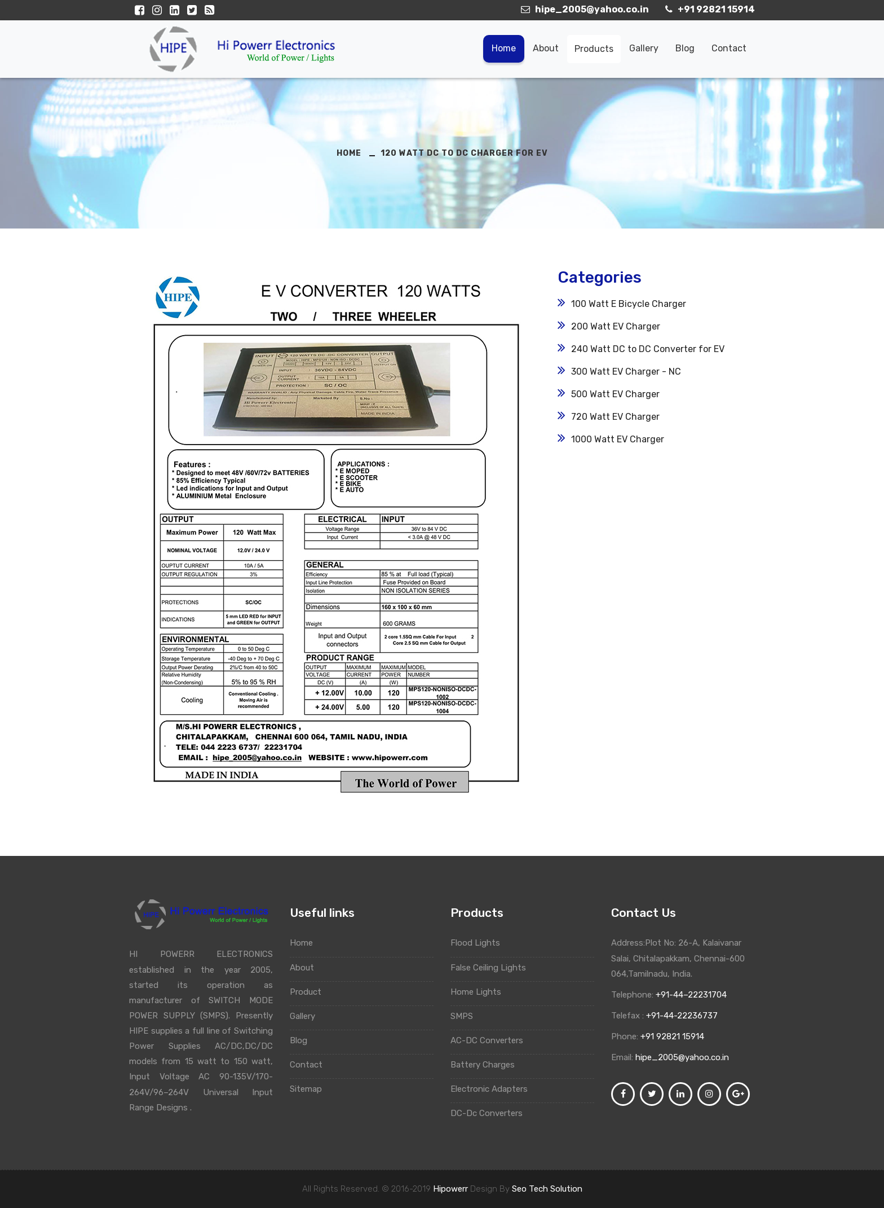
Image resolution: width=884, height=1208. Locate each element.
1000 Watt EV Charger (617, 439)
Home (504, 48)
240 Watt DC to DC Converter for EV (647, 349)
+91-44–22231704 (690, 995)
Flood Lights (479, 943)
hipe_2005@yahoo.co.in (682, 1057)
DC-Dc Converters (491, 1113)
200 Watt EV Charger (615, 326)
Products (593, 48)
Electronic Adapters (493, 1089)
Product (311, 992)
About (546, 48)
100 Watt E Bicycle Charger (628, 303)
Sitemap (311, 1089)
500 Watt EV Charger (615, 394)
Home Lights (480, 992)
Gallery (643, 48)
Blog (685, 48)
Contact (728, 48)
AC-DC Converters (491, 1040)
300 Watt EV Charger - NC (626, 371)
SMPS (465, 1016)
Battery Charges (487, 1065)
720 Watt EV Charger (615, 416)
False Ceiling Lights (492, 968)
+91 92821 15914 (672, 1036)
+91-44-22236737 (681, 1016)
